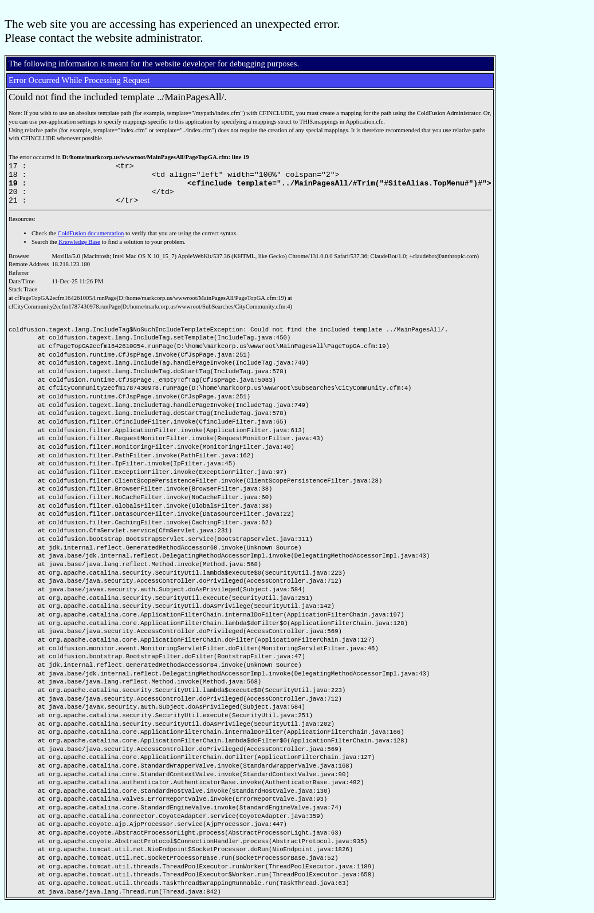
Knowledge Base (79, 250)
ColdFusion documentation (91, 242)
